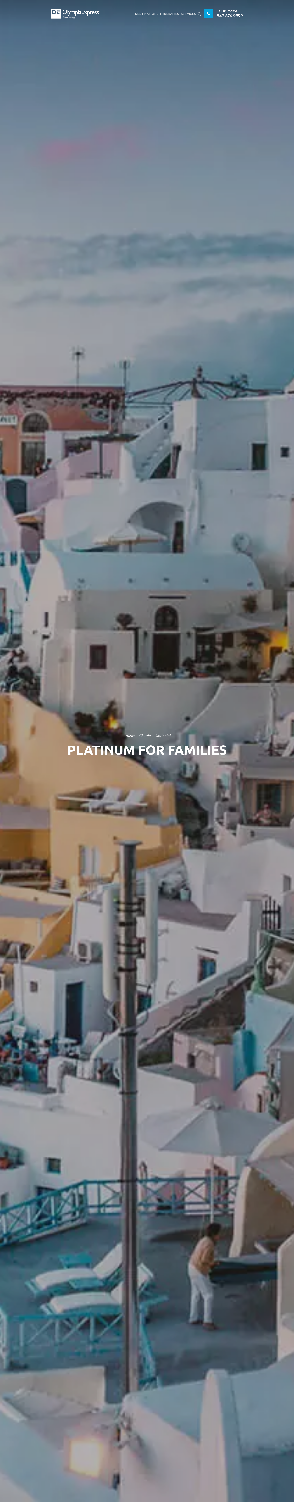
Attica (133, 758)
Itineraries (169, 14)
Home (114, 758)
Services (188, 14)
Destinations (146, 14)
